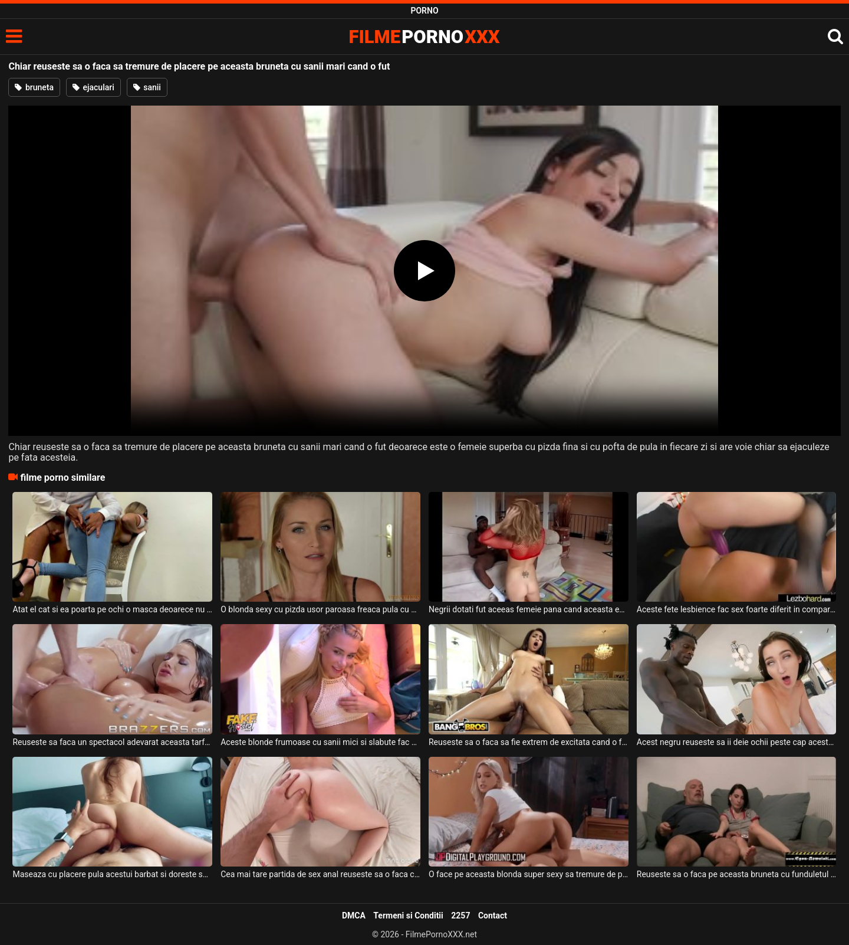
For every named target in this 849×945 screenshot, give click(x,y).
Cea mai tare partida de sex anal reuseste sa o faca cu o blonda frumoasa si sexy (320, 874)
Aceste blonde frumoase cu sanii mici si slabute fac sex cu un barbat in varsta (320, 742)
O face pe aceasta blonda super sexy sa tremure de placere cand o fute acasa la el (528, 874)
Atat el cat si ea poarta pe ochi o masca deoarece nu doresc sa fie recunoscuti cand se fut (112, 609)
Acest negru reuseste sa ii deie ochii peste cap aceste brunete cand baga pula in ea (737, 742)
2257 (460, 915)
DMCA (354, 915)
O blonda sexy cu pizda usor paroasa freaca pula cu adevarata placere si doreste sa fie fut (320, 609)
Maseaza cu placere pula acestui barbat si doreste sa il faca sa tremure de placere (112, 874)
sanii (147, 87)
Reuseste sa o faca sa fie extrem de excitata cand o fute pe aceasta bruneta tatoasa (528, 742)
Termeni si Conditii (408, 915)
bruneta (34, 87)
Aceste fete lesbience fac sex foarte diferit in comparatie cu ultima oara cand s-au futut (737, 609)
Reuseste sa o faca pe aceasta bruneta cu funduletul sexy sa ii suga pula (737, 874)
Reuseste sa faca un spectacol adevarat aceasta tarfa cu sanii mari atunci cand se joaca (112, 742)
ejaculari (93, 87)
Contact (492, 915)
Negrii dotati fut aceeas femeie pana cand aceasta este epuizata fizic (528, 609)
